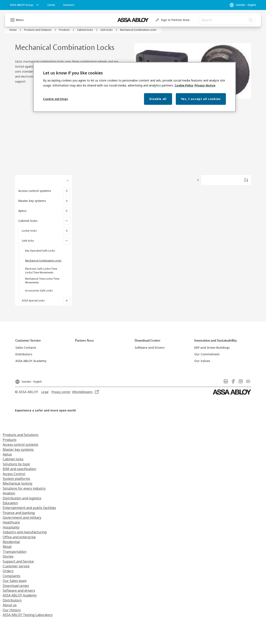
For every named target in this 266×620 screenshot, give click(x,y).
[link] (51, 5)
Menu (20, 20)
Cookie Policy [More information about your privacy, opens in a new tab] (184, 85)
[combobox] (227, 20)
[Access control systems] (66, 191)
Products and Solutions (20, 434)
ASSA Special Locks (33, 300)
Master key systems (32, 201)
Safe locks (28, 240)
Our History (12, 610)
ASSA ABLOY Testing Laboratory (28, 615)
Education (10, 503)
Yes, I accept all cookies (201, 99)
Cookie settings (55, 99)
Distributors (12, 600)
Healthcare (11, 522)
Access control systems (34, 191)
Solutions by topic (16, 464)
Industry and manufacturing (25, 532)
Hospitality (11, 527)
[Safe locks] (66, 241)
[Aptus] (66, 211)
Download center (16, 585)
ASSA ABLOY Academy (20, 595)
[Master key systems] (66, 201)
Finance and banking (19, 512)
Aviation (9, 493)
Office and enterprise (19, 537)
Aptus (22, 211)
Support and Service (18, 561)
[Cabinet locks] (66, 221)
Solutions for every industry (24, 488)
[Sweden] (242, 5)
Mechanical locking (17, 483)
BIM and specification (19, 469)
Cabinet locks (27, 221)
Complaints (11, 576)
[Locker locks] (66, 231)
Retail (7, 546)
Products (9, 439)
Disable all (157, 99)
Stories (8, 556)
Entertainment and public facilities (29, 507)
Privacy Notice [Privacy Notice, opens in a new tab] (205, 85)
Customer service (16, 566)
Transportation (14, 551)
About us (10, 605)
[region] (134, 87)
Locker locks (29, 230)
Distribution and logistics (22, 498)
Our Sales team (15, 580)
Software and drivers (19, 590)
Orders (8, 571)
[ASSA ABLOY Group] (25, 4)
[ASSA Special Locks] (66, 300)
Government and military (22, 517)
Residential (11, 542)
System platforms (16, 478)
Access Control (14, 474)
